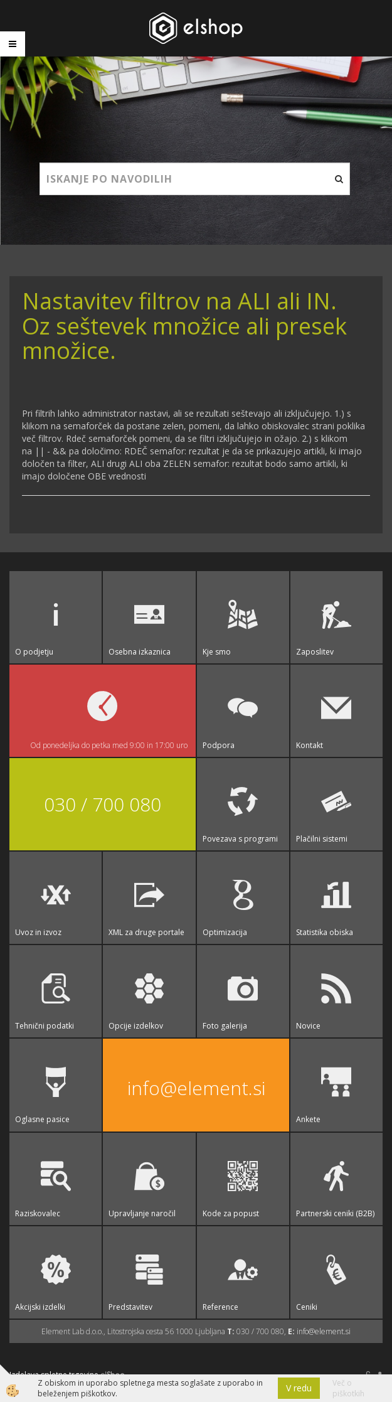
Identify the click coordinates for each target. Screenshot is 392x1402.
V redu (299, 1388)
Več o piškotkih (348, 1388)
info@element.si (196, 1088)
